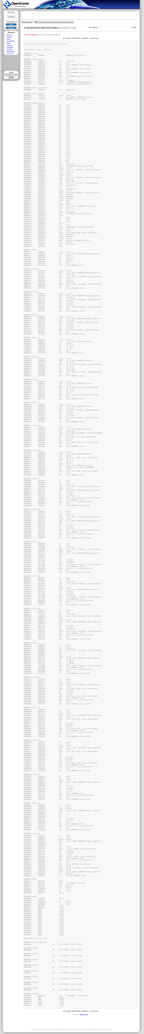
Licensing (9, 45)
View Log (95, 38)
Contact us (10, 53)
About (9, 39)
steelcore (69, 27)
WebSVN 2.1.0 (84, 1014)
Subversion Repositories (41, 27)
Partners (10, 49)
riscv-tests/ (31, 35)
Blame (86, 38)
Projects (9, 35)
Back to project (27, 22)
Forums (9, 37)
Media (8, 43)
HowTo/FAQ (11, 41)
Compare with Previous (72, 38)
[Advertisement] (11, 63)
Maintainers (10, 51)
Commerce (10, 47)
